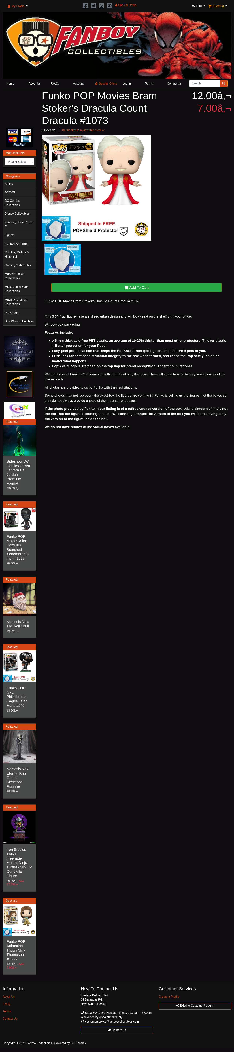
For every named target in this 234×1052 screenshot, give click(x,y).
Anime (9, 183)
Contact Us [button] (117, 1030)
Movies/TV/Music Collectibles (16, 302)
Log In (127, 83)
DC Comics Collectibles (12, 203)
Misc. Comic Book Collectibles (16, 289)
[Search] (204, 83)
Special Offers (106, 83)
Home (10, 83)
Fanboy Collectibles (39, 1043)
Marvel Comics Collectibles (14, 276)
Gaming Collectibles (18, 265)
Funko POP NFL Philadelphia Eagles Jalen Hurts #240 (17, 697)
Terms (149, 83)
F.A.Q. (55, 83)
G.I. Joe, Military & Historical (17, 254)
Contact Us (174, 83)
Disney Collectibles (17, 213)
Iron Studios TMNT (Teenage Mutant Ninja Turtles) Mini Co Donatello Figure (19, 863)
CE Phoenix (78, 1043)
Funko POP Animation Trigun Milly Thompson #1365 (16, 950)
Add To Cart (136, 288)
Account (78, 83)
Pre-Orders (12, 312)
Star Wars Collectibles (19, 321)
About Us (35, 83)
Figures (9, 235)
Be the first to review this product (83, 130)
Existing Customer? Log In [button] (195, 1005)
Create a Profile (169, 996)
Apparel (10, 192)
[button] (17, 6)
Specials (11, 900)
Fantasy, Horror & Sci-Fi (19, 224)
